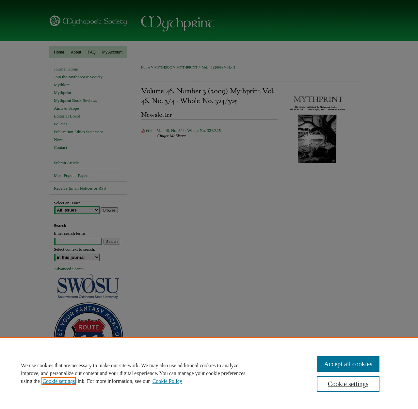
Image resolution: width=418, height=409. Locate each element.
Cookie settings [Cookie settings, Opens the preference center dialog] (348, 383)
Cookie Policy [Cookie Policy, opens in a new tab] (167, 381)
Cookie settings (58, 381)
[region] (209, 373)
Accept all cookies (348, 364)
